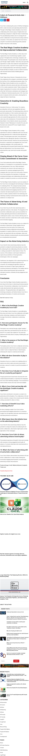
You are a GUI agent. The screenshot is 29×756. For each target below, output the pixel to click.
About (1, 742)
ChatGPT (2, 719)
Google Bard (3, 721)
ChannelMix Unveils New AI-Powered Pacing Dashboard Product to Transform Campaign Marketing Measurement (17, 649)
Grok (1, 724)
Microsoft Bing (3, 726)
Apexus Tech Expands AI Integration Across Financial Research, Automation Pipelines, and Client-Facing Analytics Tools (14, 598)
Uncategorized (3, 736)
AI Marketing (8, 11)
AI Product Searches (4, 745)
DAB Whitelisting (3, 750)
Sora (1, 734)
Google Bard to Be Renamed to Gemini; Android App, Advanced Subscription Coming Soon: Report (17, 639)
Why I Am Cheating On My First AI (14, 630)
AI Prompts (2, 714)
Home (3, 11)
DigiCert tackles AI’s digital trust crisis (10, 534)
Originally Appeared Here (6, 470)
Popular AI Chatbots (4, 731)
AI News (2, 712)
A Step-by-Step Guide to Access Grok (15, 612)
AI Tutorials (2, 717)
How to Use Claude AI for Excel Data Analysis (12, 514)
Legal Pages (3, 755)
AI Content (2, 704)
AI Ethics (2, 707)
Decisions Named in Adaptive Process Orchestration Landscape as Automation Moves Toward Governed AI (14, 493)
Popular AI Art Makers (5, 729)
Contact (2, 747)
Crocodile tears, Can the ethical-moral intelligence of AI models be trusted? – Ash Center (16, 675)
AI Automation (3, 702)
